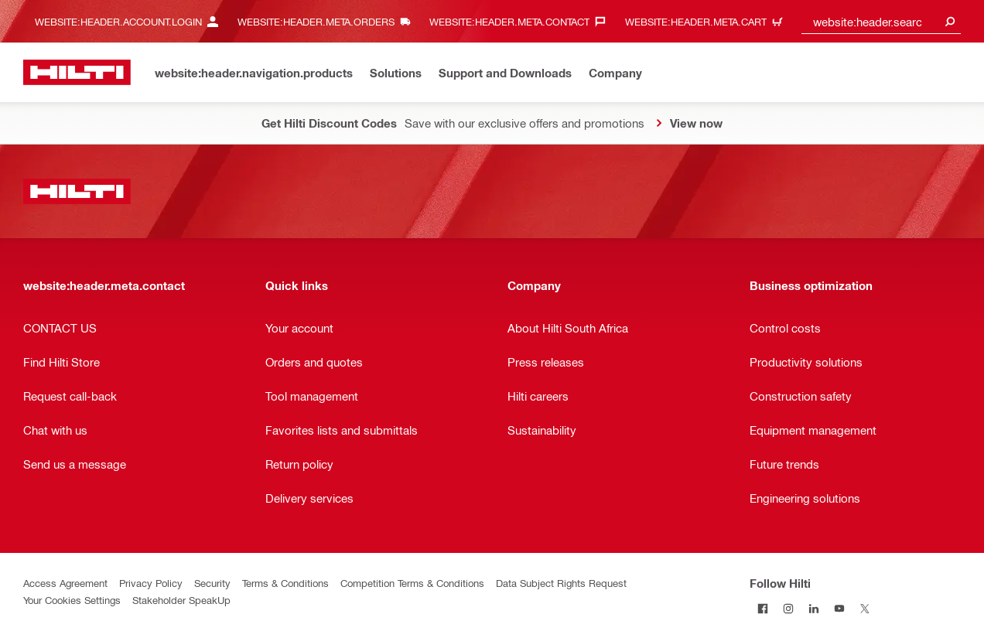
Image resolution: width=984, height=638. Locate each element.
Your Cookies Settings (72, 600)
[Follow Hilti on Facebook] (762, 608)
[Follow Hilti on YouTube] (839, 608)
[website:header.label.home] (77, 72)
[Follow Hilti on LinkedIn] (813, 608)
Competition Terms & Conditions (412, 583)
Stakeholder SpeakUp (181, 600)
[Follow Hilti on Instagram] (788, 608)
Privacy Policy (151, 583)
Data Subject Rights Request (561, 583)
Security (212, 583)
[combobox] (881, 21)
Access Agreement (65, 583)
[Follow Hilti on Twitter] (864, 608)
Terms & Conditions (285, 583)
